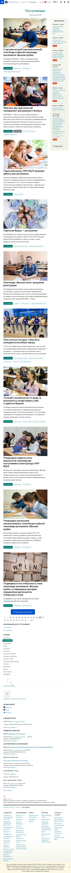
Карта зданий (7, 790)
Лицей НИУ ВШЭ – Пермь (10, 770)
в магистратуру (7, 630)
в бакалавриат (7, 627)
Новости (17, 807)
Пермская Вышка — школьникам (20, 230)
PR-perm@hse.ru (12, 787)
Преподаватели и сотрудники (8, 837)
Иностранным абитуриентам (20, 831)
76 (16, 620)
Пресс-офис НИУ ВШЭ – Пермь (12, 780)
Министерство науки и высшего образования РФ (58, 819)
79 (25, 620)
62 (16, 617)
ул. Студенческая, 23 (19, 750)
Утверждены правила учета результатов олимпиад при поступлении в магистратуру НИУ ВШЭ (21, 462)
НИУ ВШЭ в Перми (8, 807)
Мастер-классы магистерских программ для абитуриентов (59, 41)
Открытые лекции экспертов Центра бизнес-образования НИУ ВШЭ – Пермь (58, 55)
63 (19, 617)
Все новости (7, 638)
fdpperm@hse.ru (12, 767)
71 (43, 617)
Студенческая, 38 (15, 783)
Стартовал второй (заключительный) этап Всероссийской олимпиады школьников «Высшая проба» (22, 52)
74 (11, 620)
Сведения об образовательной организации (8, 817)
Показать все (59, 146)
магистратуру (21, 734)
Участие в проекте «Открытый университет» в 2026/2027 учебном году (58, 30)
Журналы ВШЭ (45, 819)
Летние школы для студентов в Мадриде (59, 108)
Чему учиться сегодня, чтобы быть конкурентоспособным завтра (21, 341)
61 (13, 617)
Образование (7, 643)
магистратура (25, 303)
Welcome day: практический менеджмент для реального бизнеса (22, 109)
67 (31, 617)
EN (57, 2)
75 (14, 620)
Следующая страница (23, 612)
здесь (43, 866)
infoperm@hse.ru (12, 727)
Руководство (6, 831)
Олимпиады (19, 819)
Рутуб (7, 710)
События (6, 664)
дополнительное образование (21, 361)
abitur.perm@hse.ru (12, 740)
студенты (16, 303)
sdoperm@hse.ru (12, 754)
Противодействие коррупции (8, 828)
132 (31, 620)
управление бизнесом (10, 134)
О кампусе (7, 813)
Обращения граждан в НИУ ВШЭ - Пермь (7, 823)
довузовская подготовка (36, 246)
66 (28, 617)
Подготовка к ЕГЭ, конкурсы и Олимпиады (15, 760)
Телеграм (8, 712)
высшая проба (27, 547)
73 (8, 620)
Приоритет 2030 (8, 659)
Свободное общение (9, 653)
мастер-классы (27, 421)
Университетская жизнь (10, 656)
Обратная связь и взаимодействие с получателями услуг (21, 846)
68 (34, 617)
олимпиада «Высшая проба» (12, 71)
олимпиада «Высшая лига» (38, 303)
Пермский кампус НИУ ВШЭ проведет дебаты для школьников (24, 172)
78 (22, 620)
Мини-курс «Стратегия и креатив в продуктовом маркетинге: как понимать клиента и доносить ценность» (59, 94)
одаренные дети (18, 194)
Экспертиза (6, 648)
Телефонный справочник (6, 841)
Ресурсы (45, 813)
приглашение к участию (20, 246)
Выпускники (6, 666)
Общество (6, 651)
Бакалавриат (7, 674)
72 (5, 620)
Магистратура (7, 671)
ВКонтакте (9, 707)
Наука (5, 646)
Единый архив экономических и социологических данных (46, 828)
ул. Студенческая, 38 (19, 721)
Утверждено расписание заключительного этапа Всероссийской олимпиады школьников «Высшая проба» (23, 525)
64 (22, 617)
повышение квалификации (45, 747)
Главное (5, 669)
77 (19, 620)
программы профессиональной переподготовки (23, 747)
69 (37, 617)
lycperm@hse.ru (11, 774)
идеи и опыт (17, 421)
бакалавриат (12, 734)
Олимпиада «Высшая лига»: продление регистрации (23, 284)
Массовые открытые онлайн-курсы (59, 837)
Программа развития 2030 (11, 661)
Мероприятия (59, 21)
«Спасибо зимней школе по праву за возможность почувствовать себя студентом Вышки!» (22, 400)
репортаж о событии (29, 131)
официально (17, 68)
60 (10, 617)
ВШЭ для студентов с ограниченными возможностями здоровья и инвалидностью (8, 852)
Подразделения (7, 834)
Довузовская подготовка (10, 757)
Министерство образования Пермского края (46, 840)
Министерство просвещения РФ (59, 824)
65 (25, 617)
